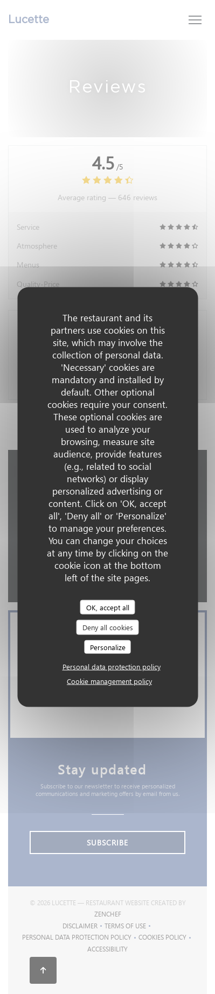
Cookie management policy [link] (109, 681)
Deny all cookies (107, 627)
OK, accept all (107, 606)
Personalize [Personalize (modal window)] (108, 646)
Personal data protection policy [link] (112, 666)
